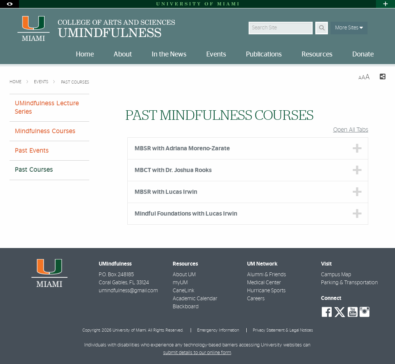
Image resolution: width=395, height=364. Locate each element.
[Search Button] (321, 28)
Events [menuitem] (216, 54)
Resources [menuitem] (317, 54)
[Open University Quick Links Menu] (385, 4)
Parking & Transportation (349, 282)
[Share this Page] (380, 78)
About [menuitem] (123, 54)
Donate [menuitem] (363, 54)
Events (42, 82)
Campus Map (336, 274)
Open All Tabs (350, 130)
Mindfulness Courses (45, 131)
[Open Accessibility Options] (9, 4)
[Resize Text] (364, 77)
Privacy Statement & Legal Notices (283, 330)
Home (16, 82)
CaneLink (183, 290)
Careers (256, 298)
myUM (180, 282)
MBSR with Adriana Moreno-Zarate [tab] (182, 148)
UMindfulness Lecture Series (47, 107)
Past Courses (75, 82)
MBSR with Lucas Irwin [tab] (166, 192)
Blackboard (186, 306)
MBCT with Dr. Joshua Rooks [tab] (173, 170)
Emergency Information (218, 330)
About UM (184, 274)
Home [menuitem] (85, 54)
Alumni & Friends (266, 274)
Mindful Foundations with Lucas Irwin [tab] (186, 214)
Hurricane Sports (266, 290)
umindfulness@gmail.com (128, 290)
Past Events (32, 151)
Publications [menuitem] (264, 54)
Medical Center (264, 282)
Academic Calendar (195, 298)
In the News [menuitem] (169, 54)
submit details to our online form (197, 352)
